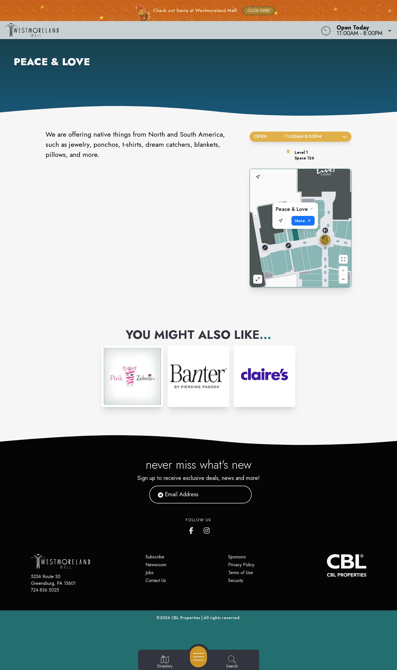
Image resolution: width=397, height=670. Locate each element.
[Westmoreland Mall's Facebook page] (192, 529)
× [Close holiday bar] (389, 10)
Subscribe (154, 557)
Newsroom (155, 564)
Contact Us (155, 580)
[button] (362, 30)
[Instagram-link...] (132, 376)
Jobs (149, 572)
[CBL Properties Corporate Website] (327, 565)
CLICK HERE (258, 10)
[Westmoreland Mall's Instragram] (207, 529)
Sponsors (237, 557)
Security (235, 580)
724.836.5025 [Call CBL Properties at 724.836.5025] (45, 590)
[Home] (150, 30)
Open (300, 136)
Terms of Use (240, 572)
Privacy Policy (241, 564)
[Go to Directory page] (165, 662)
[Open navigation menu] (198, 656)
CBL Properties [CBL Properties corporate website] (185, 618)
